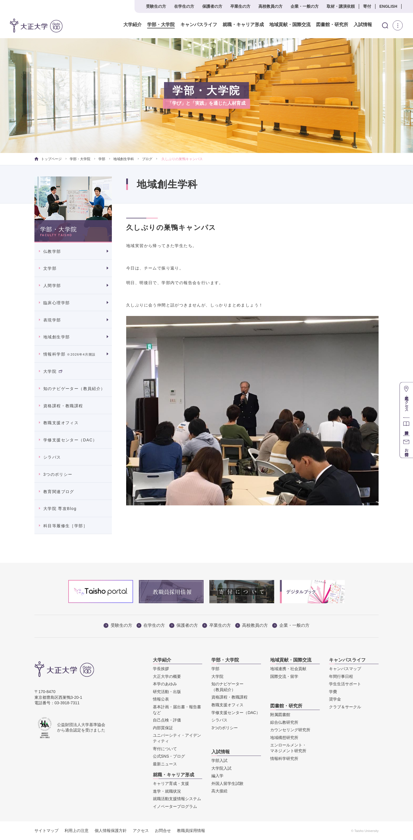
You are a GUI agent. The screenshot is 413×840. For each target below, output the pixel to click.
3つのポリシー (58, 474)
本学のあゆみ (165, 684)
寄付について (165, 748)
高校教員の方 (270, 6)
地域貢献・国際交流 (283, 24)
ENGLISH (388, 6)
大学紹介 (126, 24)
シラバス (52, 457)
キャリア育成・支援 (171, 783)
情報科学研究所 (284, 758)
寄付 (367, 6)
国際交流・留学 (284, 676)
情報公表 (161, 699)
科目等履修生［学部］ (65, 525)
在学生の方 (184, 6)
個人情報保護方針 (111, 830)
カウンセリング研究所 (290, 730)
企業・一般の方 (305, 6)
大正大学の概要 (167, 676)
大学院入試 (221, 768)
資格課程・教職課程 (63, 405)
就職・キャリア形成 (236, 24)
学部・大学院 (154, 24)
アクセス (141, 830)
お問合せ (163, 830)
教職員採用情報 (191, 830)
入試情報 (356, 24)
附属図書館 (280, 714)
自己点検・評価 (167, 720)
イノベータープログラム (175, 806)
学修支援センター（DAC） (70, 440)
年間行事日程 (341, 676)
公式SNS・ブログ (169, 756)
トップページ (48, 159)
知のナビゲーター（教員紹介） (74, 388)
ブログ (147, 159)
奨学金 (335, 699)
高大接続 (219, 791)
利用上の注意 (77, 830)
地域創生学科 (123, 159)
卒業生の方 (240, 6)
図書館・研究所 (325, 24)
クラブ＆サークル (345, 707)
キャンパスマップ (345, 668)
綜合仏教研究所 (284, 722)
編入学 (217, 775)
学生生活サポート (345, 684)
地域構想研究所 (284, 737)
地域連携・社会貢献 (288, 668)
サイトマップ (46, 830)
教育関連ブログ (58, 491)
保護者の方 (212, 6)
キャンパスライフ (192, 24)
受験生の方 (156, 6)
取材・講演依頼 (341, 6)
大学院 (52, 371)
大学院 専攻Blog (60, 508)
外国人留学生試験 (227, 783)
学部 (101, 159)
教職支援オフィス (61, 422)
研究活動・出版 (167, 691)
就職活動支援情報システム (177, 798)
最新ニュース (165, 764)
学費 (333, 691)
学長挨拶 (161, 668)
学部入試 (219, 760)
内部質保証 (163, 727)
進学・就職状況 (167, 791)
